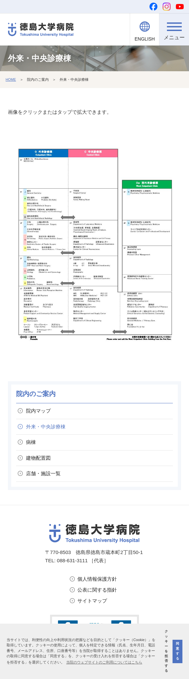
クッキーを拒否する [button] (166, 651)
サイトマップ (92, 600)
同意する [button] (177, 651)
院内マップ (38, 411)
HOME (11, 79)
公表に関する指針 (97, 590)
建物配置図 (38, 458)
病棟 (31, 442)
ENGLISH (145, 39)
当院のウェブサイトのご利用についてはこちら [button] (104, 662)
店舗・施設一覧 (43, 473)
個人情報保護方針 (97, 579)
